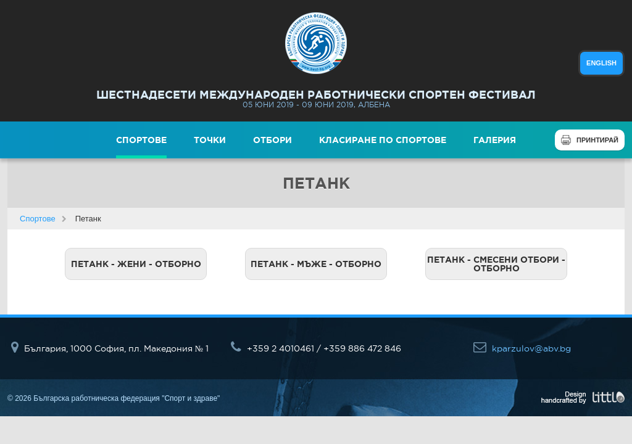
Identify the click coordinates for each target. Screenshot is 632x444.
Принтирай (597, 140)
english (601, 63)
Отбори (272, 140)
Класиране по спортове (382, 140)
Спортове (141, 140)
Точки (210, 140)
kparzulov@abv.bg (522, 348)
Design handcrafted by (583, 398)
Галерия (494, 140)
